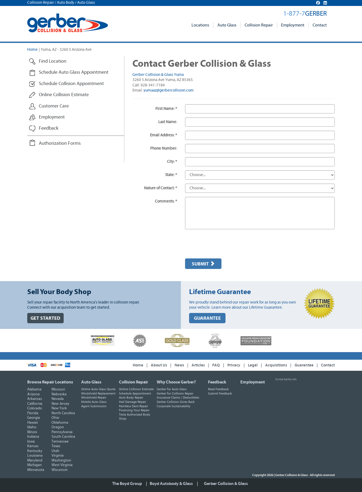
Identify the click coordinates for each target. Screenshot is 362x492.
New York (59, 408)
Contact (320, 25)
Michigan (34, 465)
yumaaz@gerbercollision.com (169, 90)
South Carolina (63, 437)
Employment (292, 25)
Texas (56, 446)
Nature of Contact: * (160, 188)
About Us (159, 365)
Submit (203, 264)
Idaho (31, 427)
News (179, 365)
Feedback (217, 382)
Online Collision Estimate (136, 389)
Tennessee (60, 441)
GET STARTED (45, 318)
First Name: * (166, 109)
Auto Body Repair (131, 397)
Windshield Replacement (98, 393)
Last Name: (167, 122)
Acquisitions (276, 365)
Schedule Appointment (135, 393)
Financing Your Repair (134, 410)
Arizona (33, 394)
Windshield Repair (93, 397)
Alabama (34, 389)
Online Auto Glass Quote (98, 389)
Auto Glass (226, 25)
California (34, 404)
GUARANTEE (207, 318)
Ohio (55, 418)
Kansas (33, 446)
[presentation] (226, 243)
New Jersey (60, 404)
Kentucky (34, 451)
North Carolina (63, 413)
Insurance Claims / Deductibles (178, 397)
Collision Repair (259, 25)
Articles (198, 365)
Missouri (58, 389)
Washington (61, 460)
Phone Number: (163, 148)
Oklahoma (60, 422)
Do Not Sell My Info (285, 379)
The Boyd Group (127, 483)
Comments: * (166, 201)
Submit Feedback (220, 393)
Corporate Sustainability (173, 406)
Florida (32, 413)
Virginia (58, 455)
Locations (200, 25)
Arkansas (34, 399)
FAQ (216, 365)
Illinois (32, 432)
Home (32, 50)
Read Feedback (218, 389)
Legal (253, 365)
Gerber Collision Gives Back (176, 401)
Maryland (34, 460)
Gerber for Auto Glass (172, 389)
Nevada (58, 399)
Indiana (33, 437)
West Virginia (62, 465)
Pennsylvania (62, 432)
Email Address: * (163, 135)
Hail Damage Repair (132, 401)
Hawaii (32, 422)
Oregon (58, 427)
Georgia (33, 418)
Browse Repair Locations (50, 382)
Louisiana (35, 455)
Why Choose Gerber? (176, 382)
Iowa (31, 441)
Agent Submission (94, 406)
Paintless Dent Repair (133, 406)
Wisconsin (60, 470)
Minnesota (35, 470)
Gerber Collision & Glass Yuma (158, 75)
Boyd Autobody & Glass (171, 483)
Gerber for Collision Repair (175, 393)
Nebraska (59, 394)
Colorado (34, 408)
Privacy (233, 365)
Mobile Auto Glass (94, 401)
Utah (55, 451)
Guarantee (304, 365)
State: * (171, 175)
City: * (172, 162)
